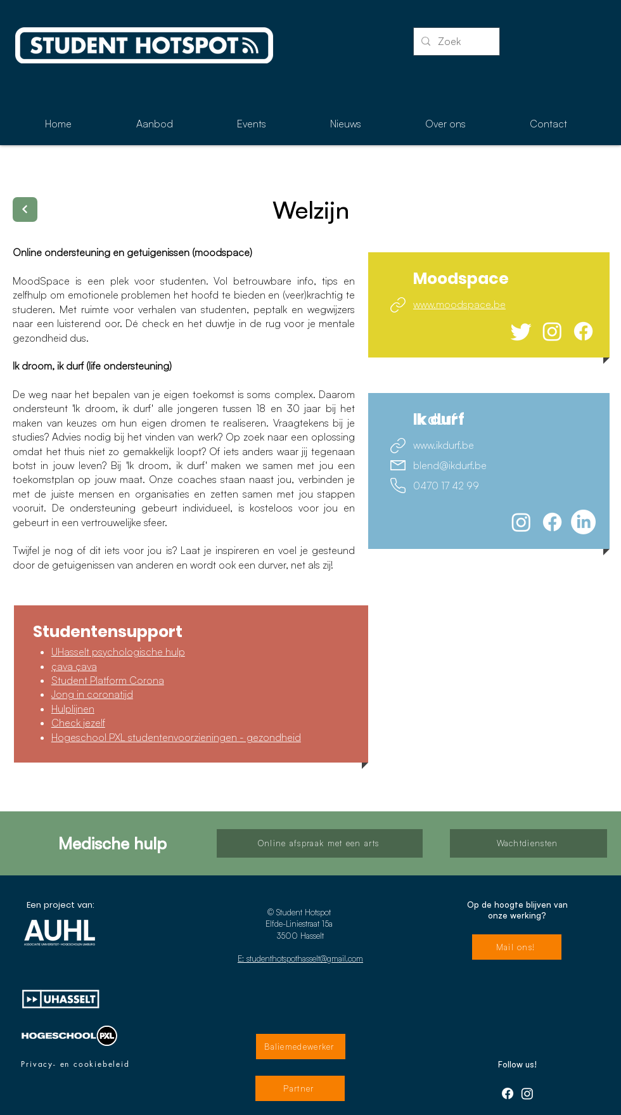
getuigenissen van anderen (113, 564)
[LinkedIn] (583, 522)
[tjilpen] (521, 331)
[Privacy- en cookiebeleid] (75, 1064)
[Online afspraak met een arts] (320, 843)
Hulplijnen (72, 708)
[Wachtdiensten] (528, 843)
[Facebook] (583, 331)
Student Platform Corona (107, 680)
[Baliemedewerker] (300, 1046)
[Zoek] (455, 41)
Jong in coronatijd (92, 694)
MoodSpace (44, 280)
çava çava (74, 666)
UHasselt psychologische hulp (118, 651)
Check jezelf (78, 722)
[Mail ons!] (516, 947)
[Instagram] (552, 331)
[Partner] (300, 1088)
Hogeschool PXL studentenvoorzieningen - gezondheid (176, 737)
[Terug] (25, 209)
